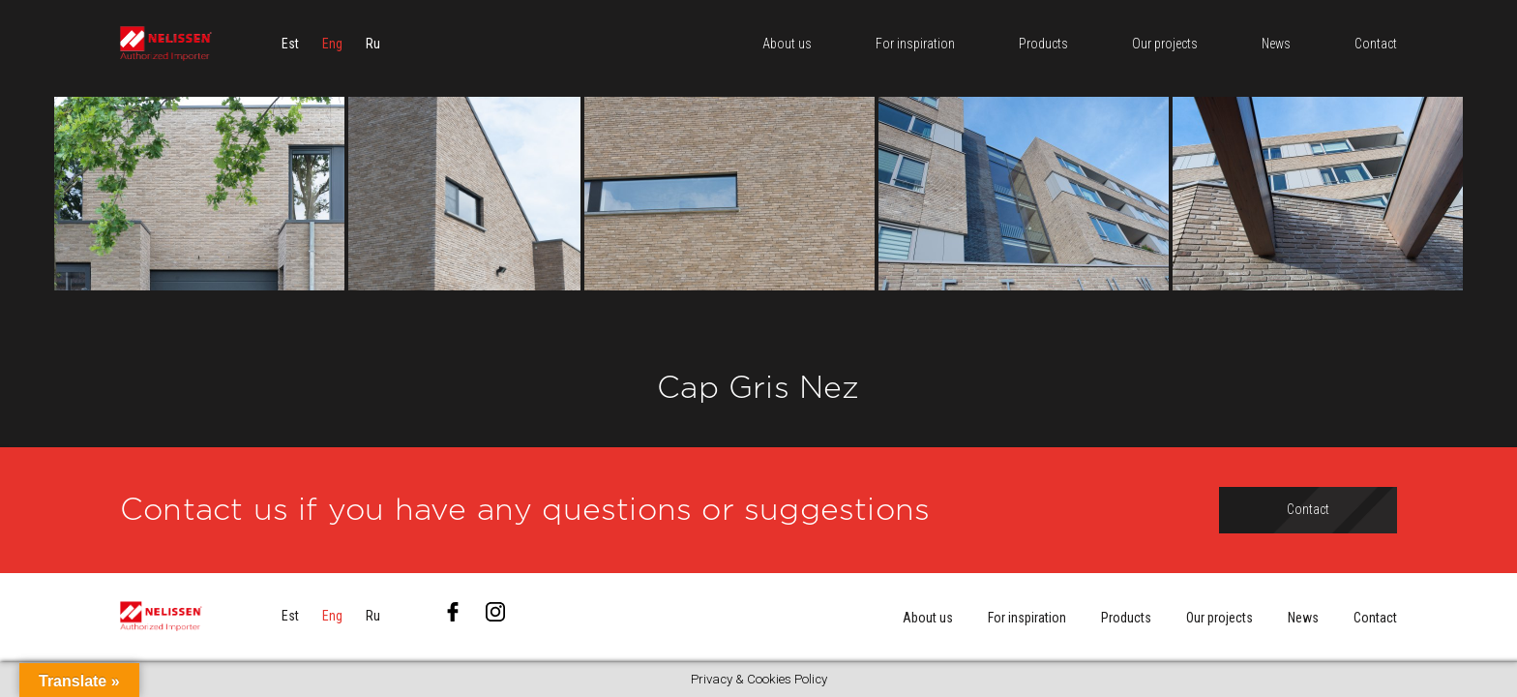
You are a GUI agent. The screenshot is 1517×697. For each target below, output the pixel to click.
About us (928, 617)
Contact (1375, 617)
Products (1126, 617)
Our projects (1219, 617)
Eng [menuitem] (332, 43)
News (1303, 617)
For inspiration (1027, 617)
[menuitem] (290, 43)
